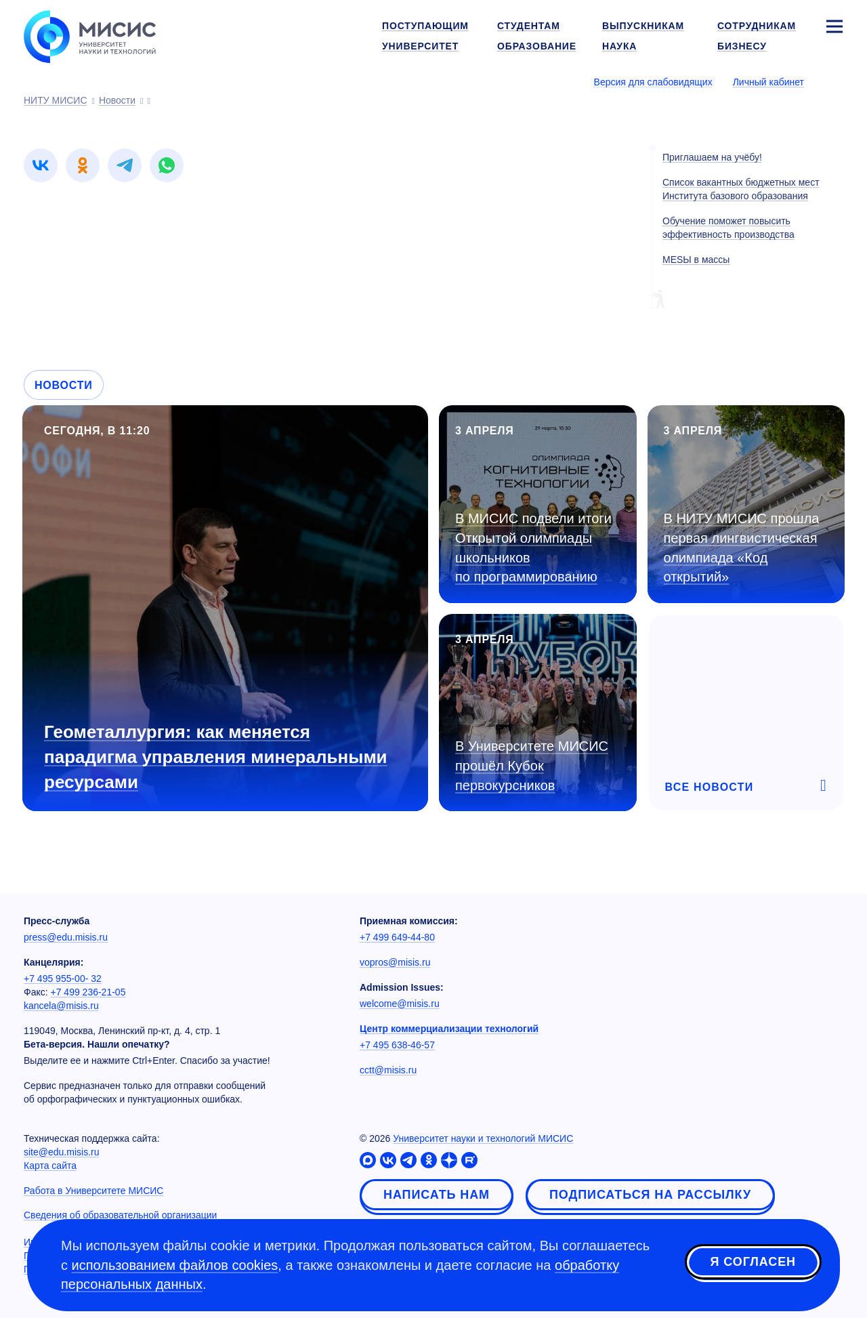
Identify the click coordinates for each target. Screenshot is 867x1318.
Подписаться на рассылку (650, 1194)
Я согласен (753, 1263)
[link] (41, 165)
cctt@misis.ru (388, 1070)
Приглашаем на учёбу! (712, 157)
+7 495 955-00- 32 (63, 978)
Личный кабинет (768, 82)
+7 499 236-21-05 (88, 992)
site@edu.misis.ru (61, 1152)
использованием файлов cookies (175, 1265)
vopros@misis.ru (395, 962)
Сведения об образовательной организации (120, 1215)
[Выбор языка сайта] (833, 81)
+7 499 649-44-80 (397, 937)
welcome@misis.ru (400, 1003)
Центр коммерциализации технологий (449, 1028)
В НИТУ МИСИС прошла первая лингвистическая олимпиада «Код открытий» (742, 547)
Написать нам (436, 1194)
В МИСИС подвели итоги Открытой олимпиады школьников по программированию (533, 547)
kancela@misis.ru (61, 1005)
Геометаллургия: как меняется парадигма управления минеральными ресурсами (215, 757)
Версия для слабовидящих (653, 82)
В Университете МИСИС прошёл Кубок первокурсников (531, 765)
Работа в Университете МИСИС (93, 1190)
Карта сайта (50, 1165)
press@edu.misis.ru (66, 937)
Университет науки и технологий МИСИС (483, 1138)
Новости (64, 385)
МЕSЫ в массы (695, 259)
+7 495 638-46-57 (397, 1044)
